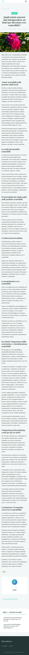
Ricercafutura (7, 641)
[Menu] (25, 1)
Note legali (4, 646)
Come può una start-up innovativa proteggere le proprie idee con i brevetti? (12, 619)
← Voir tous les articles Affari (10, 599)
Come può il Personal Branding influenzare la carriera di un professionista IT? (11, 626)
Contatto (11, 646)
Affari (8, 8)
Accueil (3, 8)
